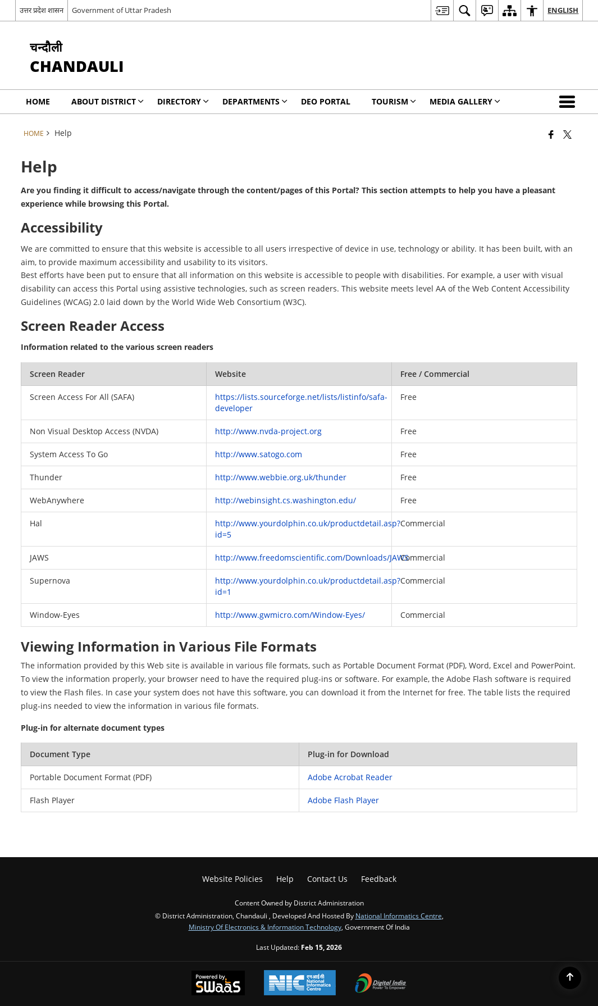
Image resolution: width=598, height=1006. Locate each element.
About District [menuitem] (107, 101)
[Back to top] (570, 978)
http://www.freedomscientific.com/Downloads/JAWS (312, 557)
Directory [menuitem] (183, 101)
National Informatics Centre (398, 915)
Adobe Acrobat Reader (350, 777)
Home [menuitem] (38, 101)
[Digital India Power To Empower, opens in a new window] (380, 984)
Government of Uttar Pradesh (121, 10)
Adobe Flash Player (343, 800)
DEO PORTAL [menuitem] (325, 101)
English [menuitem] (562, 10)
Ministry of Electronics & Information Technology (265, 926)
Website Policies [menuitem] (232, 878)
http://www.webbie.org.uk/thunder (280, 477)
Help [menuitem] (285, 878)
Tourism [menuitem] (394, 101)
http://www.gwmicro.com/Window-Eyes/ (290, 614)
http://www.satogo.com (258, 454)
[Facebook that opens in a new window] (551, 134)
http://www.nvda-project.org (268, 431)
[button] (569, 101)
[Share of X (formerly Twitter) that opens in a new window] (567, 134)
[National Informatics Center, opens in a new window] (299, 984)
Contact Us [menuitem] (327, 878)
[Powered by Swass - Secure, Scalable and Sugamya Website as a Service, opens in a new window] (218, 984)
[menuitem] (442, 10)
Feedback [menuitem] (378, 878)
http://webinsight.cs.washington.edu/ (285, 500)
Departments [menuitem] (254, 101)
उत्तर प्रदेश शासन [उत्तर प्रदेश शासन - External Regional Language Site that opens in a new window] (41, 10)
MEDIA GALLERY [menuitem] (465, 101)
